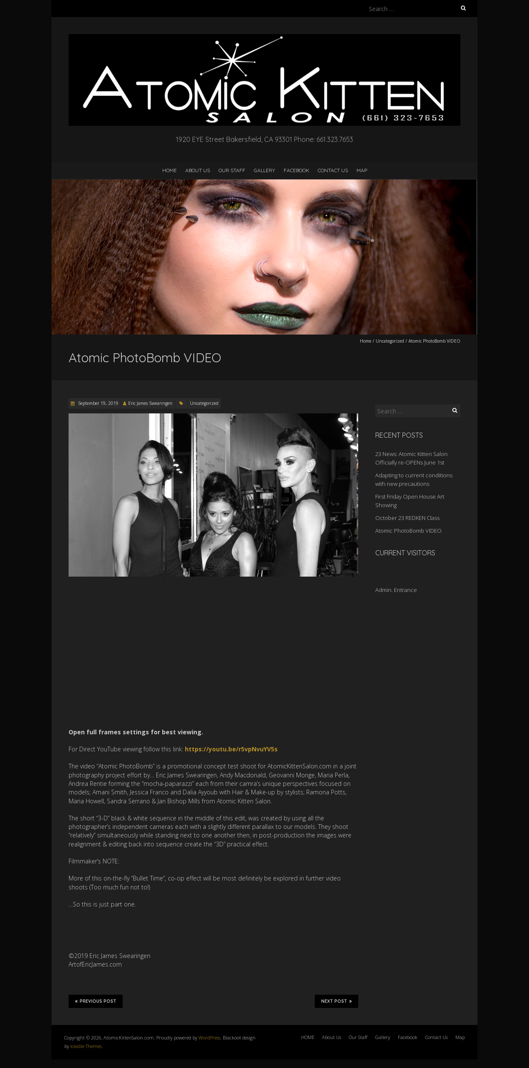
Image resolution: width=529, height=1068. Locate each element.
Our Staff (231, 170)
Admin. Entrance (396, 590)
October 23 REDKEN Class (407, 518)
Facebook (296, 170)
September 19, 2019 (97, 403)
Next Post (336, 1001)
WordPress (209, 1037)
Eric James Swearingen (150, 403)
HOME (169, 170)
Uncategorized (390, 341)
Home (365, 341)
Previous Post (95, 1001)
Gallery (264, 170)
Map (361, 170)
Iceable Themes (85, 1046)
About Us (197, 170)
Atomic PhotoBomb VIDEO (408, 530)
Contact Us (333, 170)
